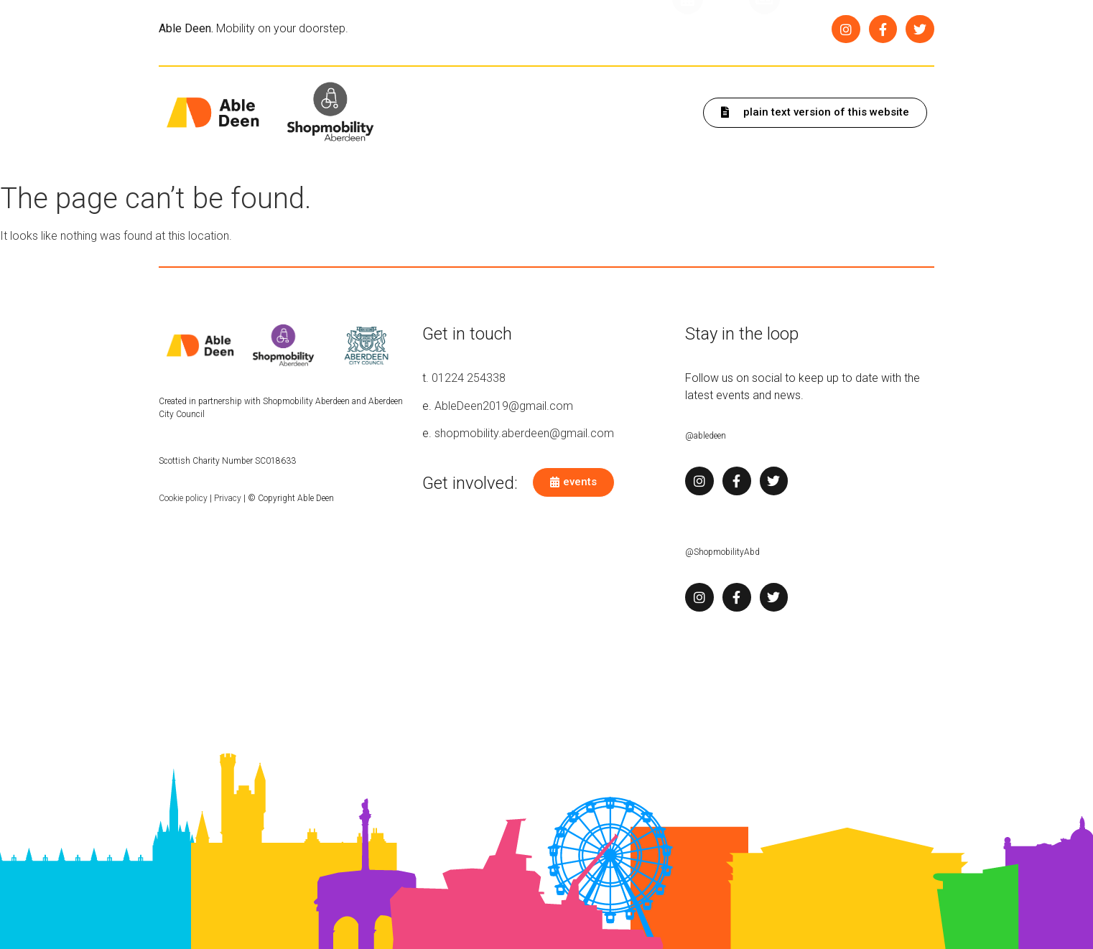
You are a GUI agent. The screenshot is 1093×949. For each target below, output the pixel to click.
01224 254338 (469, 378)
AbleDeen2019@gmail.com (503, 406)
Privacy (227, 498)
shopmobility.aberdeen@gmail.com (524, 433)
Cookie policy (183, 498)
